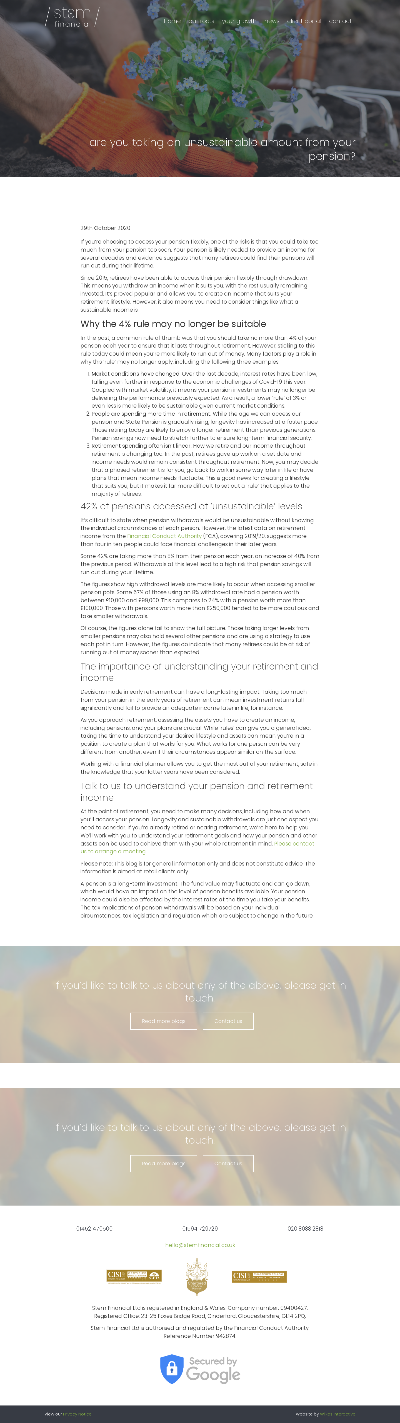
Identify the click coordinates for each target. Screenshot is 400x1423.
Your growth (239, 21)
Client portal (304, 21)
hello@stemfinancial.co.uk (200, 1245)
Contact (340, 21)
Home (172, 21)
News (271, 21)
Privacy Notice (77, 1414)
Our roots (201, 21)
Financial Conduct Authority (164, 536)
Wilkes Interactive (338, 1414)
